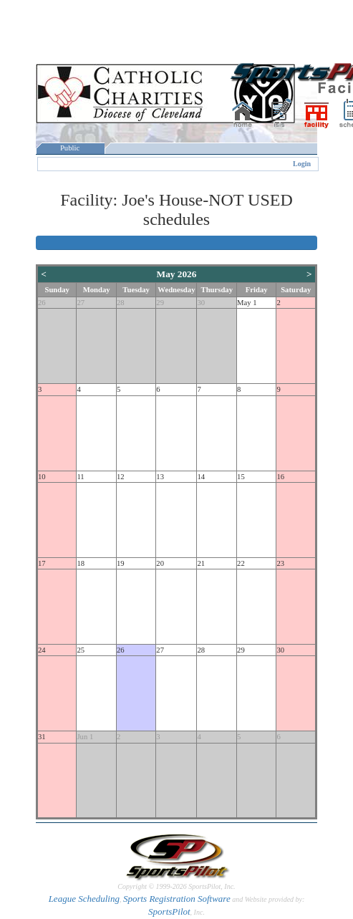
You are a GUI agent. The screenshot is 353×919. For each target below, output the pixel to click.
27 (80, 303)
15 (241, 477)
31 (42, 737)
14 (201, 477)
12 (121, 477)
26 (42, 303)
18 (80, 563)
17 (42, 563)
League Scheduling (84, 898)
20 (160, 563)
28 (121, 303)
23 (280, 563)
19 (121, 563)
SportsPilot (169, 911)
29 (160, 303)
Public (70, 148)
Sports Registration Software (177, 898)
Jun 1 (85, 737)
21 (201, 563)
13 (160, 477)
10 (42, 477)
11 (80, 477)
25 (80, 650)
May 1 (247, 303)
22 (241, 563)
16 (280, 477)
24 (42, 650)
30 (201, 303)
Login (302, 164)
